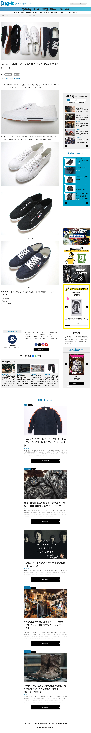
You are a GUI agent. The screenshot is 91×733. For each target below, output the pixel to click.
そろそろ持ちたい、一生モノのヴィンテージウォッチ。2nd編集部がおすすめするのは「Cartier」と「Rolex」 (82, 117)
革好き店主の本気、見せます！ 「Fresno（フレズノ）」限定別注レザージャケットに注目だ (44, 624)
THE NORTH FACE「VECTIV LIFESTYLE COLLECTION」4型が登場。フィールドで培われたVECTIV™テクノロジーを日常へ (37, 380)
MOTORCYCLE (44, 12)
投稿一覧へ (41, 349)
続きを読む (45, 460)
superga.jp (4, 294)
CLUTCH (83, 100)
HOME (2, 15)
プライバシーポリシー (40, 723)
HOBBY (28, 12)
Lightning (73, 100)
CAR (22, 12)
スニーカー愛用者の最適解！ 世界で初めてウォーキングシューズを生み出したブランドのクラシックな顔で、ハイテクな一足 (51, 380)
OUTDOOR (54, 12)
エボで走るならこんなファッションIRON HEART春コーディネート (82, 141)
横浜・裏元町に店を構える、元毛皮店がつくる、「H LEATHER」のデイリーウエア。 (45, 504)
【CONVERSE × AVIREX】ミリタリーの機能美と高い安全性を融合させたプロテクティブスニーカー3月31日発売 (23, 380)
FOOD (62, 12)
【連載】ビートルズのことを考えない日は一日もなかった (44, 564)
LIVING (35, 12)
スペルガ (17, 74)
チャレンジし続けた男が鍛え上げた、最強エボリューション (82, 133)
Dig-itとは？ (28, 723)
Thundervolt (81, 102)
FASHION (16, 12)
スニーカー (9, 74)
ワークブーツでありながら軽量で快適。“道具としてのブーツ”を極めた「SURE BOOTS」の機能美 (45, 688)
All (68, 100)
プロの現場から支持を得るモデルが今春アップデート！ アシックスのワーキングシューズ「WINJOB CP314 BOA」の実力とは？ (8, 380)
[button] (66, 146)
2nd (7, 15)
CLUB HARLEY (72, 102)
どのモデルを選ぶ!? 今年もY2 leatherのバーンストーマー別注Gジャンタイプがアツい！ (82, 125)
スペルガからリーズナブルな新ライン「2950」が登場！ (23, 15)
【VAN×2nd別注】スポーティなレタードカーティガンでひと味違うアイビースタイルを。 (45, 442)
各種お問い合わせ (61, 723)
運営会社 (51, 723)
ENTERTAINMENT (72, 12)
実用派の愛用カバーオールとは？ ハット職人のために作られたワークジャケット (82, 109)
